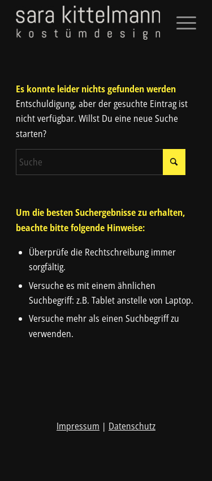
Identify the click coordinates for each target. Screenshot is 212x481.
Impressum (78, 426)
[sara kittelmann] (88, 22)
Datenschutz (132, 426)
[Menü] (180, 22)
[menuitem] (180, 22)
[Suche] (100, 162)
